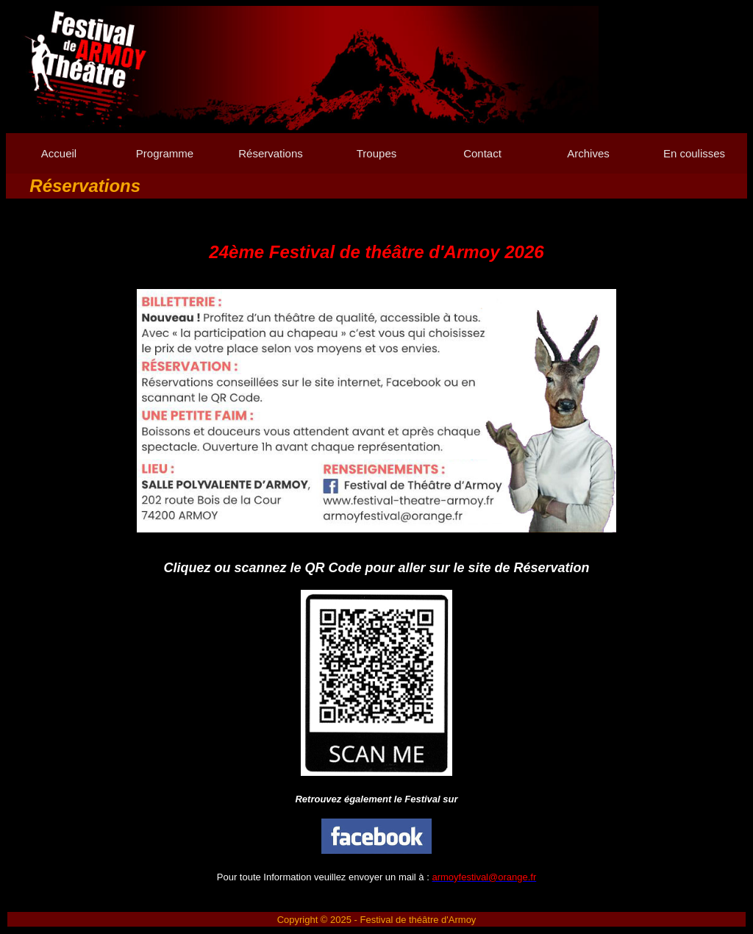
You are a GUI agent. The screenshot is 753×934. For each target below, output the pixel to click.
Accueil (58, 153)
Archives (588, 153)
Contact (482, 153)
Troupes (376, 153)
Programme (164, 153)
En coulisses (694, 153)
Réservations (270, 153)
